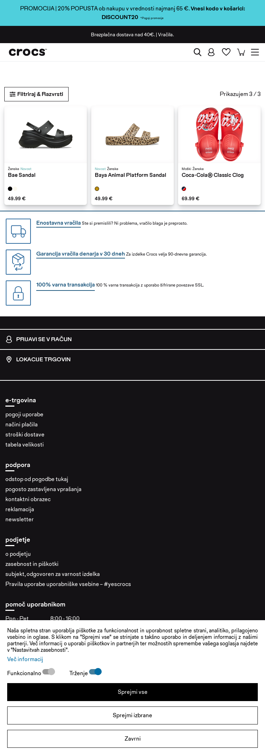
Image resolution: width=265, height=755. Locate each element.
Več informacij (25, 659)
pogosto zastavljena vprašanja (43, 489)
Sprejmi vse (133, 691)
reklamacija (19, 509)
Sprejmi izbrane (132, 715)
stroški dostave (25, 434)
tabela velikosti (24, 444)
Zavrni (133, 738)
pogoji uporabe (24, 414)
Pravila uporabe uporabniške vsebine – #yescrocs (68, 584)
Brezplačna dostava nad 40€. (123, 34)
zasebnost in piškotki (32, 563)
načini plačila (21, 424)
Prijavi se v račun (38, 339)
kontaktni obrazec (28, 499)
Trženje (79, 673)
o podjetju (18, 553)
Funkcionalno (24, 673)
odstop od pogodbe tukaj (36, 479)
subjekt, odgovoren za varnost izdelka (52, 574)
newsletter (19, 519)
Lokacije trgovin (38, 359)
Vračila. (166, 34)
